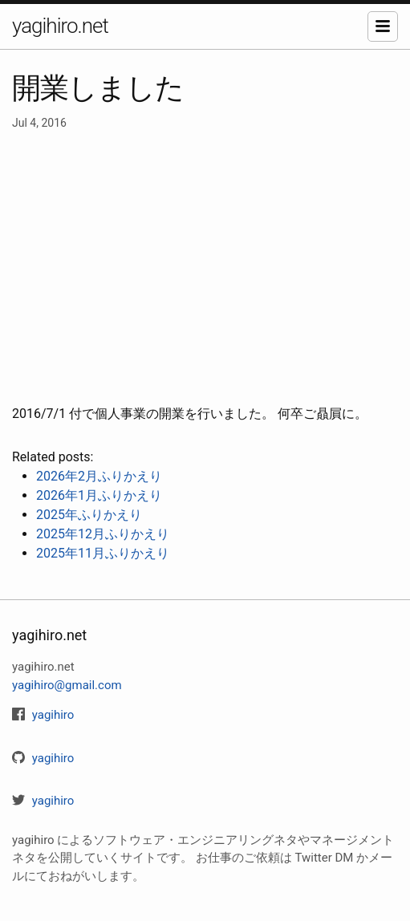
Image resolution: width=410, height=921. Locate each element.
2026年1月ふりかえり (99, 495)
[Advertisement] (205, 268)
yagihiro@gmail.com (67, 685)
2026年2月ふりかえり (99, 476)
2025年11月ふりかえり (102, 553)
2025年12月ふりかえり (102, 534)
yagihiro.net (60, 26)
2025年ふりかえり (89, 514)
